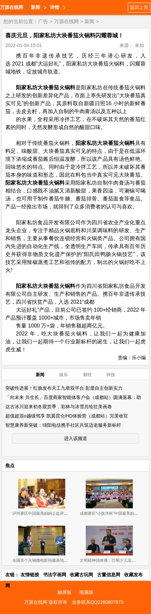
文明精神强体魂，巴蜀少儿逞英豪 (109, 560)
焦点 (10, 465)
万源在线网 (11, 7)
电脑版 (86, 592)
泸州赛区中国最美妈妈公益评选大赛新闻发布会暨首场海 (62, 513)
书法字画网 (54, 574)
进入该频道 (75, 438)
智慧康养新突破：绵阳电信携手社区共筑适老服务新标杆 (63, 425)
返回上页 (139, 7)
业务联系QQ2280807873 (98, 602)
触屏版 (65, 592)
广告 (43, 21)
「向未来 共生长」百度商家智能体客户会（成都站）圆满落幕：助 (73, 397)
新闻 (35, 7)
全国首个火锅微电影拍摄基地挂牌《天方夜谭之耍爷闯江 (62, 560)
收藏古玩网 (81, 574)
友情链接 (30, 574)
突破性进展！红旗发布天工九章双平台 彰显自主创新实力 (64, 388)
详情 (54, 7)
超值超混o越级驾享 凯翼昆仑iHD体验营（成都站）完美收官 (66, 415)
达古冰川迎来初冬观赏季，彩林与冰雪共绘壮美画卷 (58, 406)
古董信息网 (108, 574)
